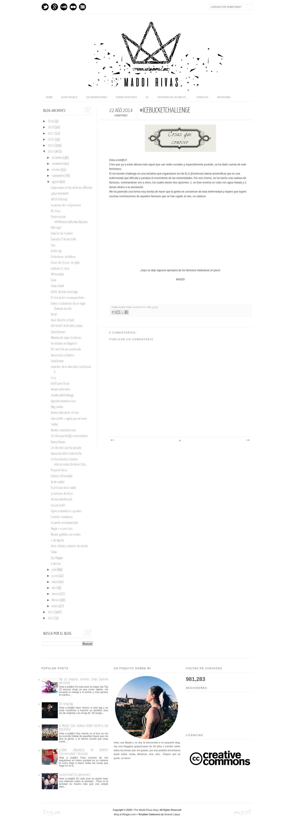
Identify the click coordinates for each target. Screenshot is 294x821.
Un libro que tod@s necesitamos (69, 436)
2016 (51, 139)
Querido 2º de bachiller (63, 239)
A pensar (56, 563)
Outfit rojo (56, 251)
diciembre (57, 157)
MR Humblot (57, 274)
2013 (51, 612)
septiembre (58, 175)
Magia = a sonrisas (62, 528)
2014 (51, 151)
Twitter (45, 6)
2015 (51, 145)
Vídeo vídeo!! (57, 286)
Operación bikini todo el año (66, 453)
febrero (56, 600)
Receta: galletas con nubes (66, 534)
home (49, 97)
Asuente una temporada (64, 522)
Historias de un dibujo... (173, 97)
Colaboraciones (96, 97)
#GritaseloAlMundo (61, 499)
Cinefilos (202, 97)
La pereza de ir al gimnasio (66, 205)
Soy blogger (57, 558)
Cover (53, 280)
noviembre (58, 163)
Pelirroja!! (56, 227)
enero (55, 606)
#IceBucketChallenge (62, 395)
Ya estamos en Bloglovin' (64, 343)
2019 (51, 121)
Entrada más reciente (112, 440)
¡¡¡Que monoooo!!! (60, 193)
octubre (56, 169)
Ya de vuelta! (57, 482)
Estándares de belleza (63, 257)
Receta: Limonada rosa (63, 430)
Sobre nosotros (126, 97)
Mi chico (55, 211)
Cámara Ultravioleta (61, 476)
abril (55, 588)
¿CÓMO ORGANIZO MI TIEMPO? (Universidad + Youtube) (83, 752)
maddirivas (140, 307)
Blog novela (69, 97)
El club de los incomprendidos (67, 297)
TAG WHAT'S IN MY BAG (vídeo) (67, 326)
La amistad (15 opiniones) (74, 774)
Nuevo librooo (58, 442)
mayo (55, 582)
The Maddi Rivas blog (146, 810)
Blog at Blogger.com (125, 814)
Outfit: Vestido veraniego (64, 292)
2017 (51, 133)
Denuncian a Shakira (62, 355)
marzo (55, 594)
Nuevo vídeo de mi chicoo (64, 412)
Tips (53, 245)
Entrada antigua (247, 440)
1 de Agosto (57, 540)
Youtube (63, 6)
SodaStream (57, 361)
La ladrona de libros (62, 493)
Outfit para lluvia (60, 383)
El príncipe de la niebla (63, 488)
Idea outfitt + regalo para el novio (69, 418)
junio (55, 576)
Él (147, 97)
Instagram (82, 6)
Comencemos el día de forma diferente (71, 187)
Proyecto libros (59, 470)
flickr (73, 6)
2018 (51, 127)
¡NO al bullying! (59, 199)
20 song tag (66, 703)
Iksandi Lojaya (172, 814)
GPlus (54, 6)
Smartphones (58, 332)
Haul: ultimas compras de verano (69, 546)
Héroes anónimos (60, 389)
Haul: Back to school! (62, 320)
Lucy (53, 377)
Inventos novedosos (62, 517)
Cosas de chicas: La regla (65, 262)
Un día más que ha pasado (66, 448)
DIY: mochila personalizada (66, 349)
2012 (51, 618)
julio (54, 569)
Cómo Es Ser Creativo (62, 233)
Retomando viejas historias (66, 337)
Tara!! (54, 314)
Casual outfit (58, 505)
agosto (56, 182)
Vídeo (54, 552)
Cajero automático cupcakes (66, 511)
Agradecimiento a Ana (63, 401)
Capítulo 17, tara (60, 268)
